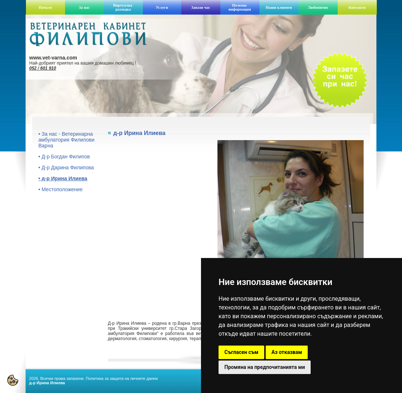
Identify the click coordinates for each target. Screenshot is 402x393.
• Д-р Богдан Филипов (64, 156)
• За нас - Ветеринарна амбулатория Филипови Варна (66, 140)
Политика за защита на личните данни (122, 378)
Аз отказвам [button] (287, 352)
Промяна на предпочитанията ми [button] (264, 367)
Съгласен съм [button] (241, 352)
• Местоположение (60, 189)
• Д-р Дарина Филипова (66, 167)
